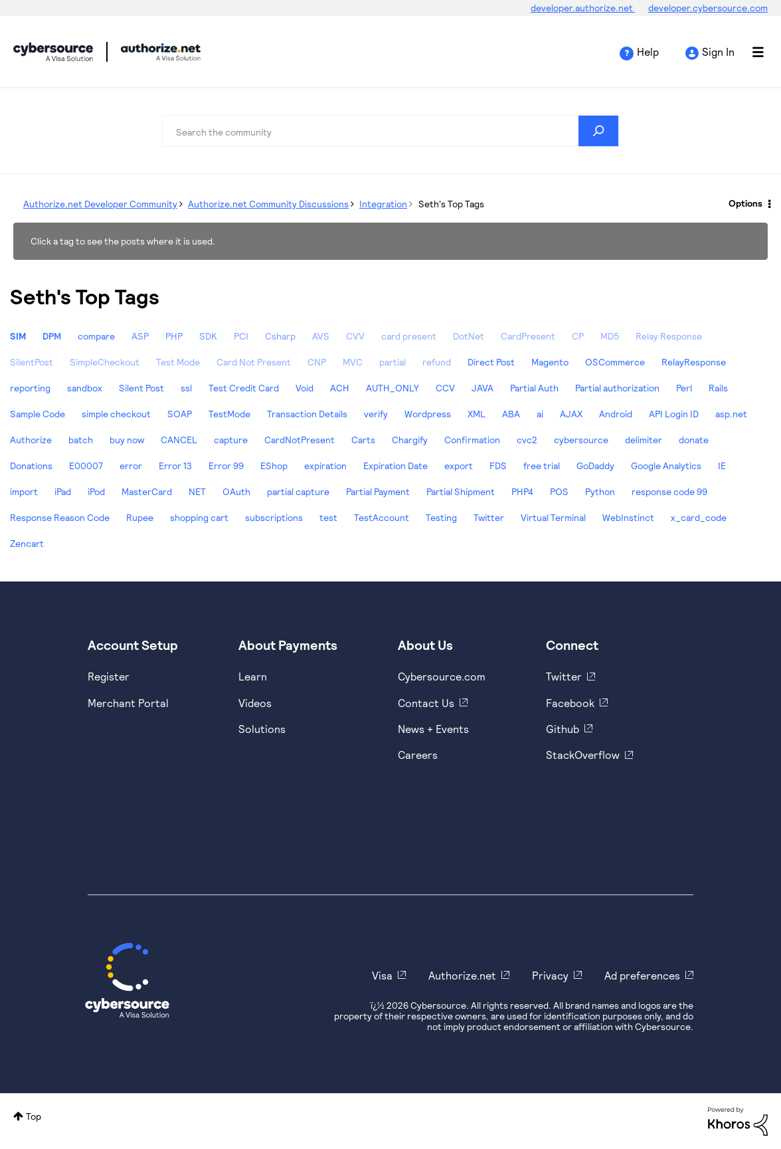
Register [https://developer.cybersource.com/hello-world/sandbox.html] (109, 676)
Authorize (31, 439)
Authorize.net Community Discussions (268, 203)
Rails (718, 387)
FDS (498, 465)
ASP (140, 336)
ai (540, 413)
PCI (241, 336)
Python (600, 491)
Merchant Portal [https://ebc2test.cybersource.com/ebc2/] (128, 702)
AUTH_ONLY (392, 387)
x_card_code (699, 517)
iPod (96, 491)
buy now (127, 439)
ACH (339, 387)
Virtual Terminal (553, 517)
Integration (383, 203)
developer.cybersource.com (708, 7)
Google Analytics (666, 465)
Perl (684, 387)
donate (694, 439)
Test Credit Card (244, 387)
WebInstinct (628, 517)
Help (648, 51)
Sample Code (37, 413)
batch (80, 439)
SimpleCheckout (104, 361)
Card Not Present (254, 361)
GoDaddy (595, 465)
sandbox (84, 387)
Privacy (550, 975)
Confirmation (472, 439)
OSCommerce (615, 361)
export (458, 465)
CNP (316, 361)
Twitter (489, 517)
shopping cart (199, 517)
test (328, 517)
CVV (355, 336)
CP (578, 336)
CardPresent (528, 336)
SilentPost (31, 361)
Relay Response (669, 336)
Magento (549, 361)
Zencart (27, 543)
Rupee (139, 517)
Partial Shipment (460, 491)
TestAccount (381, 517)
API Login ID (674, 413)
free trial (541, 465)
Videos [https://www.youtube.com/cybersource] (255, 702)
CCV (445, 387)
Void (304, 387)
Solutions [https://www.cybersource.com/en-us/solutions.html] (262, 728)
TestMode (229, 413)
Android (615, 413)
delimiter (643, 439)
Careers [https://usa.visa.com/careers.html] (418, 754)
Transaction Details (307, 413)
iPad (62, 491)
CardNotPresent (299, 439)
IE (722, 465)
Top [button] (33, 1116)
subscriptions (274, 517)
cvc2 (527, 439)
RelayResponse (693, 361)
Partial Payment (378, 491)
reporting (30, 387)
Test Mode (178, 361)
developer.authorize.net (583, 7)
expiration (325, 465)
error (131, 465)
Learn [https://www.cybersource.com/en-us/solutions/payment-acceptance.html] (252, 676)
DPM (52, 336)
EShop (274, 465)
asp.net (731, 413)
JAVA (482, 387)
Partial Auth (534, 387)
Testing (441, 517)
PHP (174, 336)
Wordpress (427, 413)
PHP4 (522, 491)
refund (436, 361)
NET (197, 491)
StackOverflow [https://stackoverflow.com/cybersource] (583, 754)
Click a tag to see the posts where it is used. (123, 241)
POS (559, 491)
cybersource (581, 439)
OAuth (236, 491)
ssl (186, 387)
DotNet (468, 336)
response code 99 (669, 491)
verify (376, 413)
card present (408, 336)
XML (476, 413)
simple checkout (116, 413)
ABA (511, 413)
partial (392, 361)
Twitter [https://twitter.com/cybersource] (564, 676)
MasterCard (147, 491)
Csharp (280, 336)
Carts (363, 439)
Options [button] (745, 203)
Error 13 (175, 465)
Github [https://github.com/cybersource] (562, 728)
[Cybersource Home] (127, 980)
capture (231, 439)
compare (96, 336)
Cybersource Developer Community (53, 51)
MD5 (609, 336)
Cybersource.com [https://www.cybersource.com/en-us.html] (441, 676)
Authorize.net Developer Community (100, 203)
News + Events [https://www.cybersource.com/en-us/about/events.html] (433, 728)
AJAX (571, 413)
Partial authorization (617, 387)
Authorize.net (462, 975)
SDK (208, 336)
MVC (353, 361)
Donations (31, 465)
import (24, 491)
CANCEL (179, 439)
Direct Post (491, 361)
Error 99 (226, 465)
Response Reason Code (60, 517)
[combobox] (390, 131)
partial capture (298, 491)
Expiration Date (395, 465)
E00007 (86, 465)
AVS (320, 336)
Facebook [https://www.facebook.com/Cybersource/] (570, 702)
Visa (382, 975)
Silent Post (141, 387)
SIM (18, 336)
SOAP (179, 413)
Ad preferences (642, 975)
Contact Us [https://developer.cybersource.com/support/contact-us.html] (426, 702)
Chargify (410, 439)
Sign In (718, 51)
